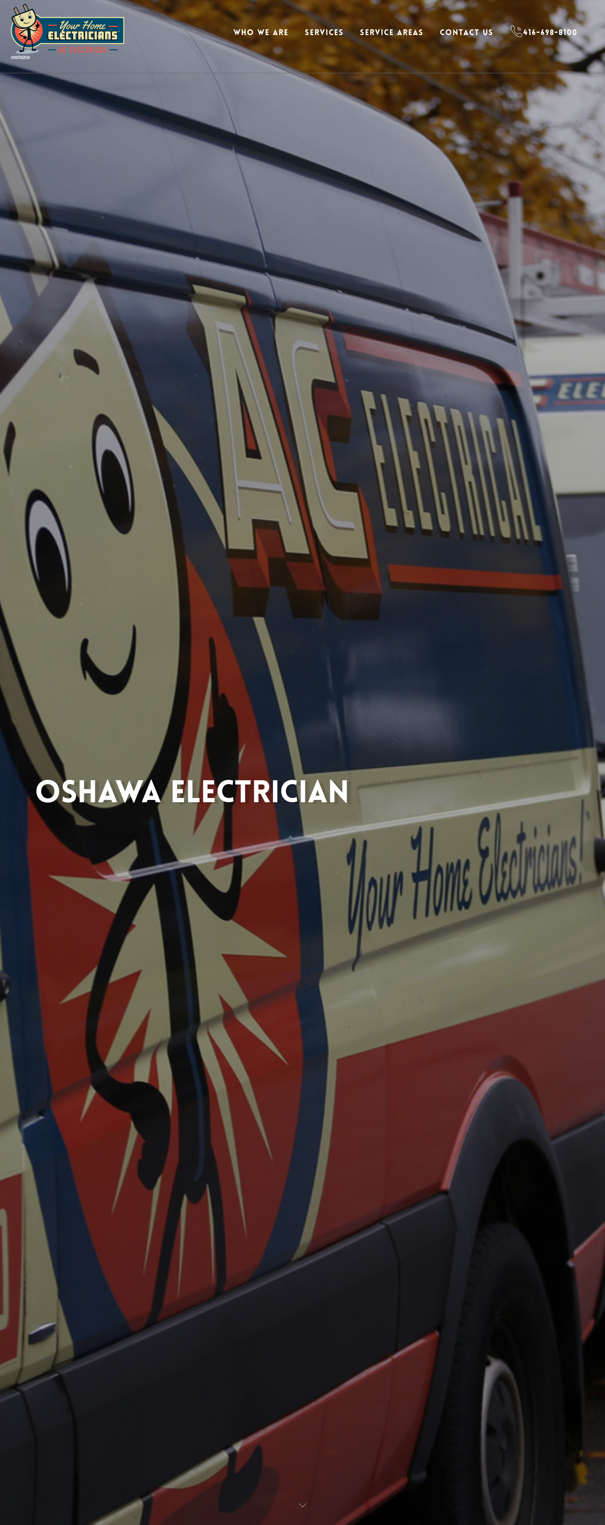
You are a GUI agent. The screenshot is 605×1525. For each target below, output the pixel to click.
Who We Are (261, 32)
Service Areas (392, 32)
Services (324, 32)
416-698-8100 (550, 32)
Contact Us (466, 32)
